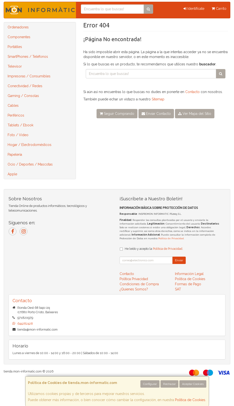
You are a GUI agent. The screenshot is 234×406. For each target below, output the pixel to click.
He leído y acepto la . (154, 249)
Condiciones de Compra (139, 284)
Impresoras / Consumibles (29, 76)
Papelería (15, 154)
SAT (178, 289)
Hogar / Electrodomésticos (29, 145)
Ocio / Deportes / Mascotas (30, 164)
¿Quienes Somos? (134, 289)
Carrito (219, 9)
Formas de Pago (188, 284)
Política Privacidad (134, 279)
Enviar (179, 260)
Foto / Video (18, 135)
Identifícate (194, 9)
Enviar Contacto (156, 114)
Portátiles (15, 47)
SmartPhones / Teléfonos (28, 57)
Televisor (15, 66)
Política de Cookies (190, 400)
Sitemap (158, 99)
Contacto (192, 92)
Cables (13, 105)
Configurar (150, 384)
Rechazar (169, 384)
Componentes (19, 37)
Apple (12, 174)
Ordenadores (18, 27)
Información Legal (189, 274)
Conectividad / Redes (25, 86)
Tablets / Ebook (20, 125)
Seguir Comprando (117, 114)
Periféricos (16, 115)
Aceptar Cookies (193, 384)
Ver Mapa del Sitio (194, 114)
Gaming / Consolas (23, 96)
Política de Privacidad (171, 238)
